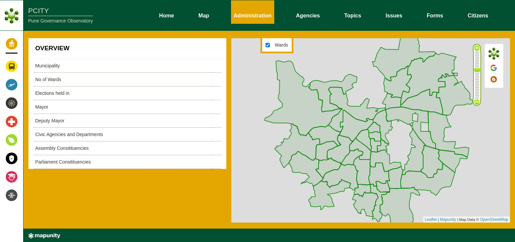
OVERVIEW (52, 48)
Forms (435, 15)
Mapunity (448, 219)
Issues (394, 15)
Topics (352, 15)
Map (203, 15)
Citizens (478, 15)
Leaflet (431, 219)
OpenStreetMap (494, 219)
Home (166, 15)
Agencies (308, 15)
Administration (253, 15)
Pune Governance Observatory (60, 20)
